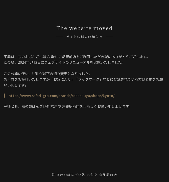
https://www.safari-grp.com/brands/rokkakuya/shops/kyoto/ (61, 95)
